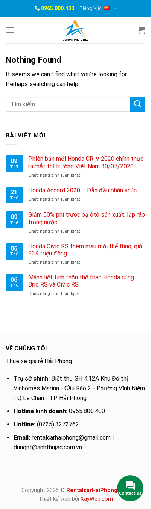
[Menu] (10, 30)
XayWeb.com (97, 499)
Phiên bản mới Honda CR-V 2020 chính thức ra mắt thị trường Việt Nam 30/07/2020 (85, 162)
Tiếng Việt (97, 8)
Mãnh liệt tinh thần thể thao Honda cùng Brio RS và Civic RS (81, 281)
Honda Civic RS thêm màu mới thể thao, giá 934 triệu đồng (85, 250)
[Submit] (137, 104)
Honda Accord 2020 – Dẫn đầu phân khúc (82, 190)
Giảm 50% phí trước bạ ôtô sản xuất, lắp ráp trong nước (86, 218)
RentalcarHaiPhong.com (98, 490)
